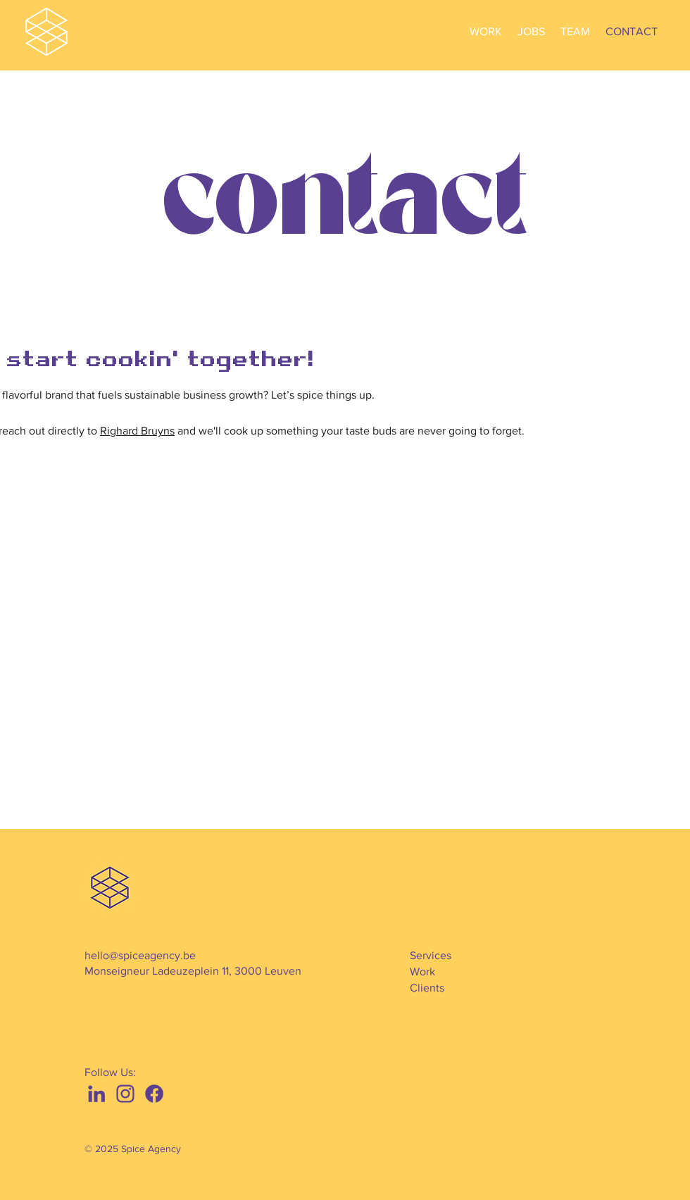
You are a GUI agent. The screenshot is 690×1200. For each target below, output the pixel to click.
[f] (154, 1094)
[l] (96, 1094)
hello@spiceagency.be (140, 955)
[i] (125, 1094)
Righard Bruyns (137, 431)
